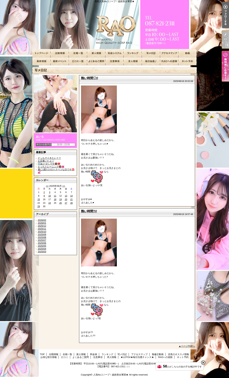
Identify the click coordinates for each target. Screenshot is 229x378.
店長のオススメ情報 (41, 61)
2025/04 (42, 248)
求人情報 (133, 61)
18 (55, 199)
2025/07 (42, 240)
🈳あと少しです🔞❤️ (49, 163)
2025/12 (42, 226)
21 (71, 199)
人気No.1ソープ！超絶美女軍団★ (110, 374)
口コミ (78, 61)
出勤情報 (60, 53)
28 (71, 203)
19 (60, 199)
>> (63, 186)
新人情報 (96, 53)
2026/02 (42, 220)
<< (47, 186)
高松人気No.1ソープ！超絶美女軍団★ (114, 24)
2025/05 (42, 246)
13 (66, 196)
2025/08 (42, 237)
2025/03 (42, 251)
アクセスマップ (169, 53)
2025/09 (42, 234)
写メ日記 (151, 53)
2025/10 (42, 231)
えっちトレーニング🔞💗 (51, 166)
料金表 (114, 53)
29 (39, 206)
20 (66, 199)
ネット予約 (187, 61)
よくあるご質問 (96, 61)
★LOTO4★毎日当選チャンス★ (151, 61)
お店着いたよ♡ (46, 161)
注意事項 (114, 61)
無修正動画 (187, 53)
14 (71, 196)
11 (55, 196)
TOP (41, 53)
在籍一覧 (78, 53)
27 (66, 203)
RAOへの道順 (169, 61)
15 (39, 199)
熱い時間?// (89, 211)
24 (49, 203)
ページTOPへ (188, 346)
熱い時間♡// (89, 78)
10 (49, 196)
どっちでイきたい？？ (49, 158)
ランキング (133, 53)
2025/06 (42, 243)
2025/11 (42, 228)
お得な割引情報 (60, 61)
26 (60, 203)
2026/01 (42, 223)
